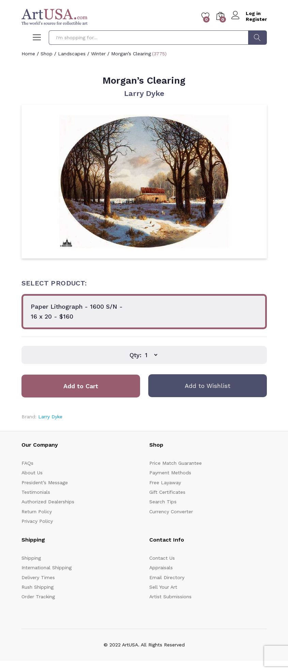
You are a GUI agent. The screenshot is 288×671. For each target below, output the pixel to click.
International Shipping (46, 567)
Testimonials (35, 492)
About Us (32, 472)
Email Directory (166, 577)
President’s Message (44, 482)
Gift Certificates (167, 492)
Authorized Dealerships (47, 501)
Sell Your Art (163, 587)
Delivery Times (38, 577)
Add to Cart (80, 386)
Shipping (31, 558)
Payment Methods (170, 472)
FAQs (27, 463)
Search (257, 37)
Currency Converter (171, 511)
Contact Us (162, 558)
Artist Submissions (170, 596)
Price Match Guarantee (175, 463)
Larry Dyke (144, 93)
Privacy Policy (37, 521)
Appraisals (161, 567)
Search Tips (163, 501)
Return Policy (36, 511)
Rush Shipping (37, 587)
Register (256, 19)
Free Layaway (165, 482)
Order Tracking (38, 596)
